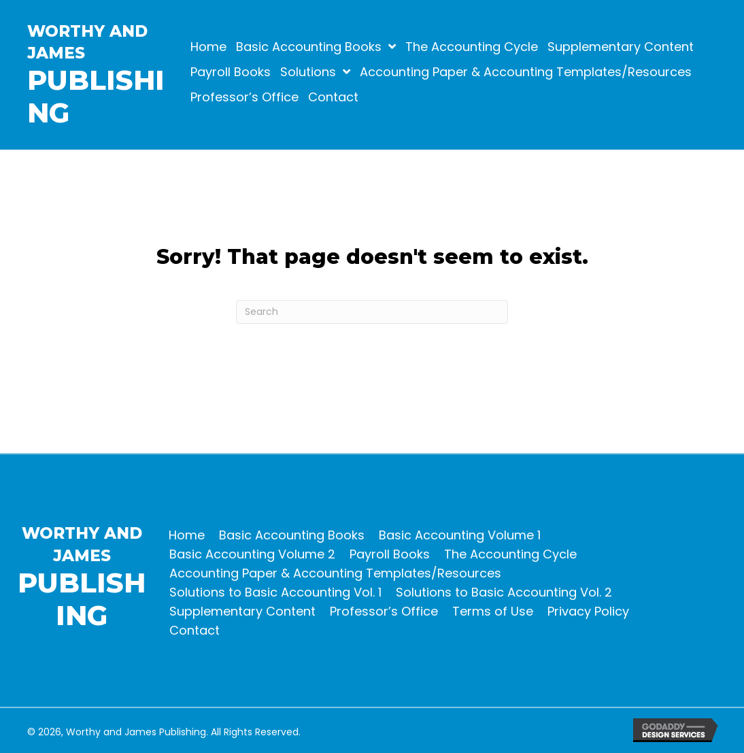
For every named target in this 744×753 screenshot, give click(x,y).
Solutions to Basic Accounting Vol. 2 (504, 592)
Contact (194, 630)
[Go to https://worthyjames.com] (117, 78)
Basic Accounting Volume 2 (252, 554)
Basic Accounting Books (292, 534)
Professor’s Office (384, 611)
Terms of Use (492, 611)
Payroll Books (390, 554)
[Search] (372, 312)
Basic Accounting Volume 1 (460, 534)
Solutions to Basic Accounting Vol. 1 (275, 592)
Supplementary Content (242, 611)
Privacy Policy (588, 611)
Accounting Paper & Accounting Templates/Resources (335, 573)
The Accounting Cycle (510, 554)
